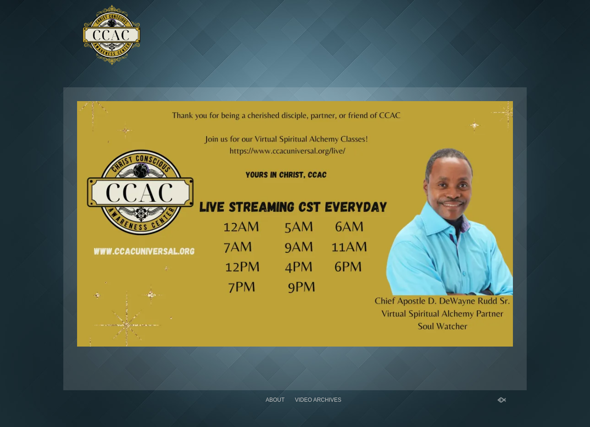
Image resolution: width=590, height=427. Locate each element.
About (275, 400)
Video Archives (318, 400)
